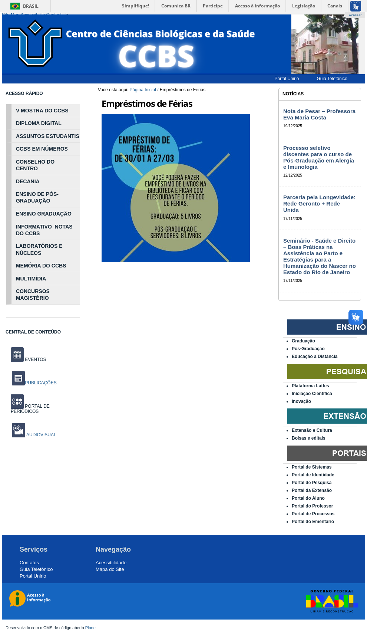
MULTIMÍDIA (31, 279)
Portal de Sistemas (311, 467)
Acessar (355, 15)
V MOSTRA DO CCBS (42, 111)
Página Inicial (142, 89)
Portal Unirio (33, 576)
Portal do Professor (312, 506)
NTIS (73, 136)
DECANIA (28, 181)
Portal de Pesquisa (311, 482)
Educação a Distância (314, 356)
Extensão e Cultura (312, 430)
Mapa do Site (110, 569)
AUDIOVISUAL (40, 434)
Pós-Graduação (308, 348)
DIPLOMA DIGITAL (39, 123)
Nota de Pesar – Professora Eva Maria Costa (319, 114)
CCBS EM (28, 149)
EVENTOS (28, 359)
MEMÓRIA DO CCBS (41, 266)
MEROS (58, 149)
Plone (90, 627)
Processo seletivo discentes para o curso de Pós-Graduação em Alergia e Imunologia (318, 157)
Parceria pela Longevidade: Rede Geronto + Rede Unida (319, 203)
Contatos (29, 562)
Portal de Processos (313, 513)
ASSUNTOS (30, 136)
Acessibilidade (111, 562)
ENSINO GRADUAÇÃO (44, 214)
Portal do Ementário (313, 521)
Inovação (301, 401)
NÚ (44, 149)
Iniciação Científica (312, 393)
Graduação (303, 341)
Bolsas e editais (308, 438)
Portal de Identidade (313, 474)
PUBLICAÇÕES (34, 382)
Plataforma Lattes (310, 385)
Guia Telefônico (36, 569)
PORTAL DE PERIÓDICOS (30, 409)
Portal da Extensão (312, 490)
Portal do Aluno (308, 498)
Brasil (31, 6)
